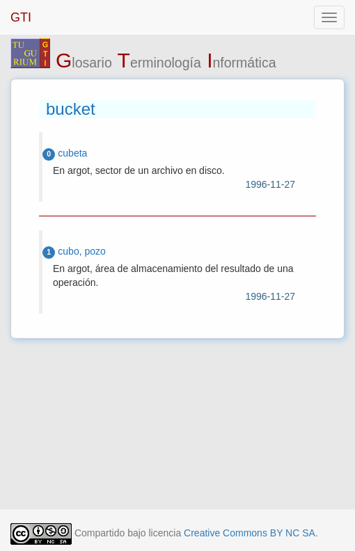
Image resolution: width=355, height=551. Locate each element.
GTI (20, 17)
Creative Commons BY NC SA (249, 532)
